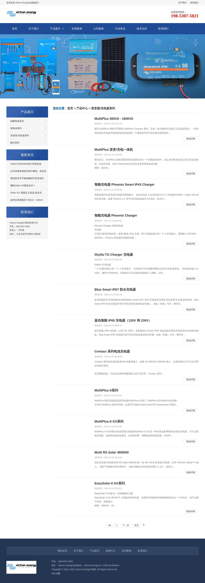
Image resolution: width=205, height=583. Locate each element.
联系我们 (194, 2)
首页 (14, 28)
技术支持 (142, 28)
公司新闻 (98, 28)
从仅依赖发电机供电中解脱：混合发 (28, 171)
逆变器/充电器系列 (19, 135)
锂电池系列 (16, 128)
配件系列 (14, 142)
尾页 (136, 525)
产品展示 (55, 28)
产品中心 (82, 108)
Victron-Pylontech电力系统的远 (25, 164)
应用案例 (77, 28)
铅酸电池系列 (17, 121)
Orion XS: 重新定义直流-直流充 (26, 192)
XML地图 (55, 573)
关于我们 (182, 2)
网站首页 (62, 550)
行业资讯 (120, 28)
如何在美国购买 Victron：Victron (26, 200)
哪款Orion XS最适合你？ (22, 185)
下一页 (125, 525)
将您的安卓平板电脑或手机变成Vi (27, 178)
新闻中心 (110, 550)
